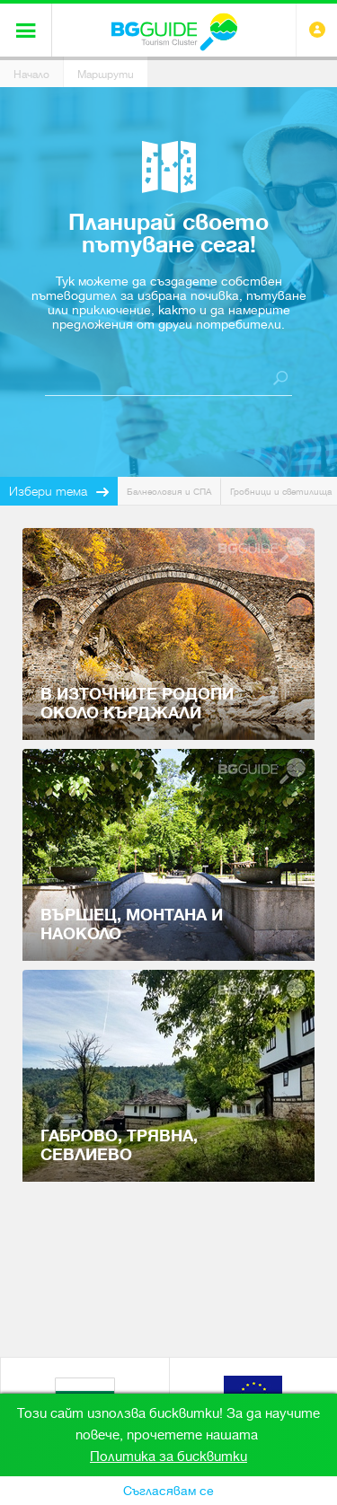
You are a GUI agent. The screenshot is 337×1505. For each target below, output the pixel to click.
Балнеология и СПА (169, 492)
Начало (31, 74)
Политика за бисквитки (168, 1456)
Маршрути (105, 74)
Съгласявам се (168, 1490)
